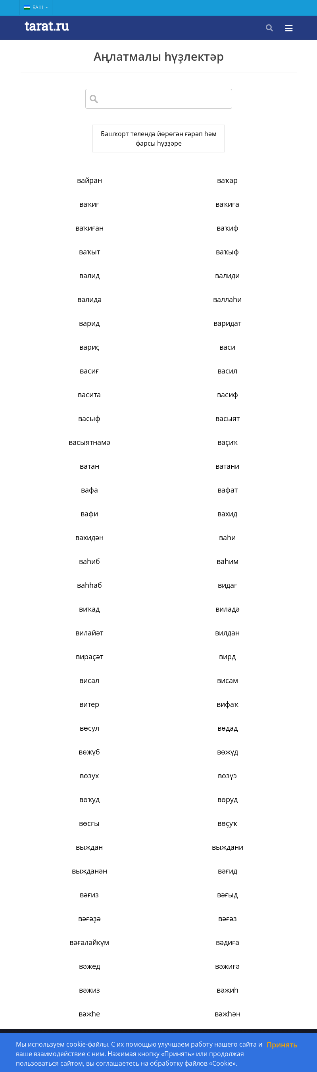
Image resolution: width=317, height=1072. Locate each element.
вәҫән (158, 975)
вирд (250, 499)
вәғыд (158, 666)
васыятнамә (158, 356)
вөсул (158, 547)
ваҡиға (66, 213)
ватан (66, 380)
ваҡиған (158, 213)
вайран (66, 189)
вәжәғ (66, 761)
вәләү (158, 856)
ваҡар (158, 189)
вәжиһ (66, 737)
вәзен (250, 761)
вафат (66, 404)
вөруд (250, 594)
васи (66, 309)
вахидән (66, 428)
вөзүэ (66, 594)
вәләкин (66, 856)
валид (250, 237)
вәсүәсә (158, 952)
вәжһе (158, 737)
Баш (34, 7)
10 (198, 1011)
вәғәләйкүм (158, 690)
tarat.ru (47, 25)
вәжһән (250, 737)
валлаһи (250, 261)
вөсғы (66, 618)
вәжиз (250, 713)
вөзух (250, 570)
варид (66, 285)
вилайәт (250, 475)
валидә (158, 261)
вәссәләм (66, 952)
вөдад (250, 547)
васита (66, 332)
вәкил (158, 785)
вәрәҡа (66, 904)
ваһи (158, 428)
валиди (66, 261)
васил (250, 309)
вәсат (250, 904)
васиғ (158, 309)
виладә (158, 475)
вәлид (250, 809)
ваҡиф (250, 213)
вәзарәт (158, 761)
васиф (158, 332)
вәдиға (250, 690)
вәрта (158, 880)
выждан (250, 618)
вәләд (250, 832)
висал (66, 523)
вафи (158, 404)
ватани (158, 380)
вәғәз (66, 690)
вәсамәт (158, 904)
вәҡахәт (66, 809)
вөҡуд (158, 594)
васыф (250, 332)
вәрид (66, 880)
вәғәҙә (250, 666)
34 (232, 1011)
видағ (250, 451)
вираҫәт (158, 499)
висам (158, 523)
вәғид (250, 642)
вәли (158, 809)
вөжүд (158, 570)
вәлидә (66, 832)
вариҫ (250, 285)
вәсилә (158, 928)
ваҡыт (66, 237)
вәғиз (66, 666)
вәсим (250, 928)
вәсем (66, 928)
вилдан (66, 499)
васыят (66, 356)
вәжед (66, 713)
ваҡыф (158, 237)
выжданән (158, 642)
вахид (250, 404)
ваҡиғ (250, 189)
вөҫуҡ (158, 618)
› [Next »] (267, 1011)
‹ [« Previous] (49, 1011)
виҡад (66, 475)
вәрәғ (250, 880)
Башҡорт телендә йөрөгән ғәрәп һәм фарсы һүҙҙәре (158, 143)
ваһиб (250, 428)
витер (250, 523)
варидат (158, 285)
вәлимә (158, 832)
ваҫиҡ (250, 356)
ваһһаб (158, 451)
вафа (250, 380)
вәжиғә (158, 713)
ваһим (66, 451)
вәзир (66, 785)
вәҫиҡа (250, 952)
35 (250, 1011)
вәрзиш (250, 856)
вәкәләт (250, 785)
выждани (66, 642)
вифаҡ (66, 547)
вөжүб (66, 570)
